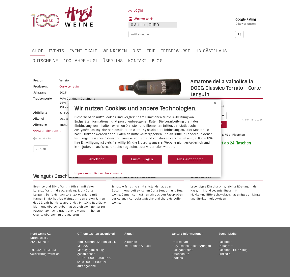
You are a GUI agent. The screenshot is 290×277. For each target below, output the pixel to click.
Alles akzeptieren (190, 159)
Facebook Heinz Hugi (234, 250)
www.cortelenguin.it (47, 131)
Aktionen (130, 242)
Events (56, 51)
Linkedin (225, 254)
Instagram (226, 246)
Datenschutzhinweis (108, 173)
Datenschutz (180, 254)
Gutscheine (45, 60)
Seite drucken (42, 138)
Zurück (41, 149)
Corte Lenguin (69, 86)
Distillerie (143, 51)
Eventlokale (83, 51)
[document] (145, 130)
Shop (37, 51)
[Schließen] (215, 103)
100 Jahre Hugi (80, 60)
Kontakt (137, 60)
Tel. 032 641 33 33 (43, 250)
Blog (157, 60)
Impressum (180, 242)
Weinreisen (115, 51)
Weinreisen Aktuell (137, 246)
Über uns (112, 60)
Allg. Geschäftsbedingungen (191, 246)
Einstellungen (142, 159)
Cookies (177, 258)
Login (135, 10)
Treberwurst (175, 51)
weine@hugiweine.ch (45, 254)
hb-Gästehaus (211, 51)
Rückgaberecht (182, 250)
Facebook (225, 242)
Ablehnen (97, 159)
